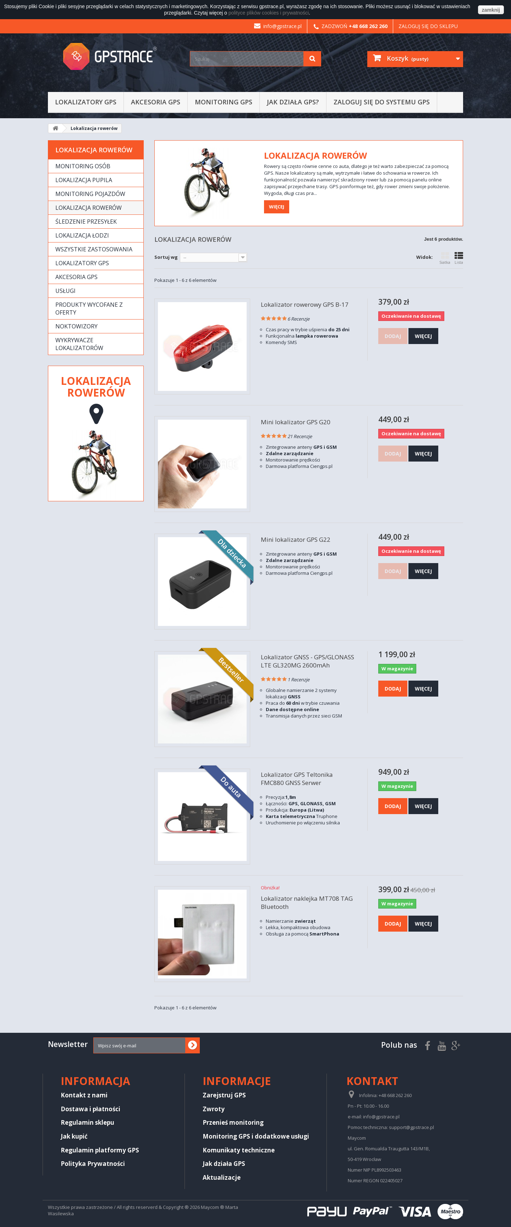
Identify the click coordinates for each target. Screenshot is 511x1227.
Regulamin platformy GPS (100, 1150)
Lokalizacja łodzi (82, 235)
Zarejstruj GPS (224, 1095)
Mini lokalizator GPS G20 (295, 422)
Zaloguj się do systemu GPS (382, 102)
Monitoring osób (82, 166)
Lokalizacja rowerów (88, 208)
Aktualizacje (222, 1177)
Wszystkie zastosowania (93, 249)
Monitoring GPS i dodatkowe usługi (256, 1136)
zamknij (491, 10)
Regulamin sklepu (87, 1122)
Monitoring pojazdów (90, 194)
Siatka (444, 258)
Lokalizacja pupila (83, 180)
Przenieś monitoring (233, 1122)
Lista (459, 258)
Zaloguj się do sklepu (428, 26)
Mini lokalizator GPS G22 (295, 539)
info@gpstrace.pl (278, 26)
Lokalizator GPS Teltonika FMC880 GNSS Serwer (297, 778)
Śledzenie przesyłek (86, 221)
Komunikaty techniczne (239, 1150)
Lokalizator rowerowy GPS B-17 (304, 304)
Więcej (276, 206)
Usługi (65, 291)
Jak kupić (74, 1136)
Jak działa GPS (224, 1164)
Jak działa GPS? (293, 102)
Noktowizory (76, 326)
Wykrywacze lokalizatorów (79, 344)
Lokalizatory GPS (85, 102)
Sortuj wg (166, 257)
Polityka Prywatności (93, 1164)
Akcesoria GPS (155, 102)
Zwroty (214, 1109)
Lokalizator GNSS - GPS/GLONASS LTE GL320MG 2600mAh (307, 661)
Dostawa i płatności (90, 1109)
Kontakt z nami (84, 1095)
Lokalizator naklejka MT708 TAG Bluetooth (307, 902)
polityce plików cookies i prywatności (269, 13)
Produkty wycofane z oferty (89, 308)
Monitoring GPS (223, 102)
